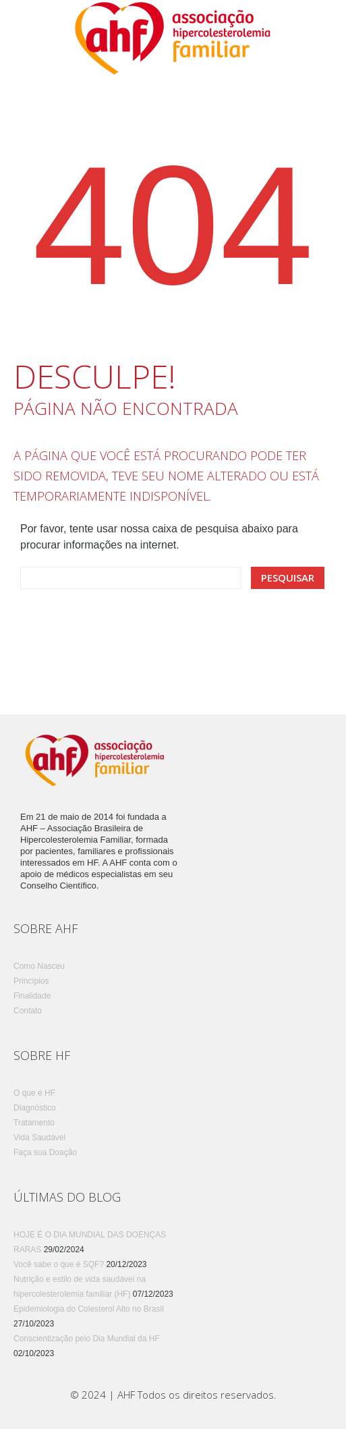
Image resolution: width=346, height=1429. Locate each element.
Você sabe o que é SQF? (58, 1264)
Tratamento (34, 1122)
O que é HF (34, 1093)
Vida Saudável (39, 1137)
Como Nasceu (39, 966)
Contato (27, 1010)
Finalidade (32, 996)
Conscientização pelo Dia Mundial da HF (86, 1338)
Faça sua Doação (45, 1152)
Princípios (31, 981)
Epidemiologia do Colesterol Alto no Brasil (88, 1309)
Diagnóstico (34, 1108)
